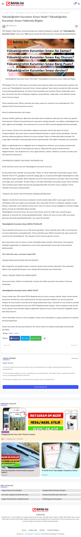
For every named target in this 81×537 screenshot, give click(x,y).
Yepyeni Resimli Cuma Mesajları (12, 490)
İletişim (42, 530)
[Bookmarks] (75, 4)
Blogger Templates (58, 534)
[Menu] (3, 4)
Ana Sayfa (5, 13)
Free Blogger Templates (33, 534)
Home (24, 530)
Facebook (16, 338)
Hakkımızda (33, 530)
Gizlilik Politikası (53, 530)
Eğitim (11, 333)
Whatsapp (37, 338)
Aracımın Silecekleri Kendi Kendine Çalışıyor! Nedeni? (17, 471)
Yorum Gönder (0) (40, 387)
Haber (12, 13)
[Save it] (76, 26)
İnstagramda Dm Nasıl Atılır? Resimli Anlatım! (18, 434)
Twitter (26, 338)
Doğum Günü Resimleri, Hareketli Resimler (15, 499)
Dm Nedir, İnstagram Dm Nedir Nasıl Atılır (15, 495)
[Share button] (44, 338)
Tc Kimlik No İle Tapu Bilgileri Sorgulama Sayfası (60, 470)
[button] (79, 4)
